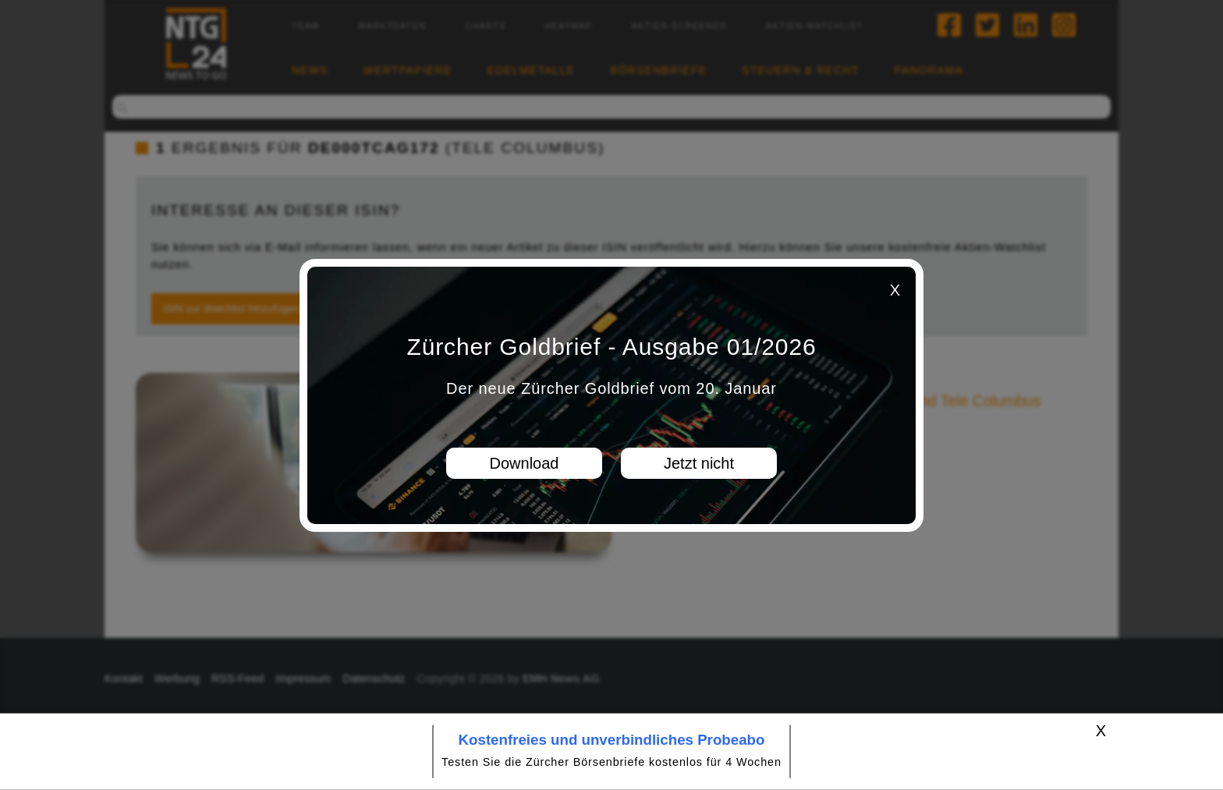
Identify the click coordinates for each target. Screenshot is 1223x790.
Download (524, 463)
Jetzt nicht (699, 463)
